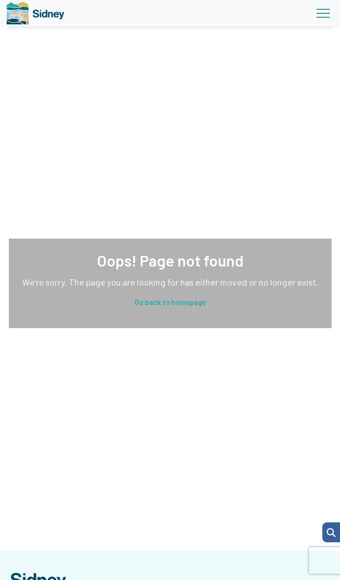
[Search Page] (331, 531)
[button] (331, 532)
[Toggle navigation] (323, 13)
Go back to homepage (170, 302)
